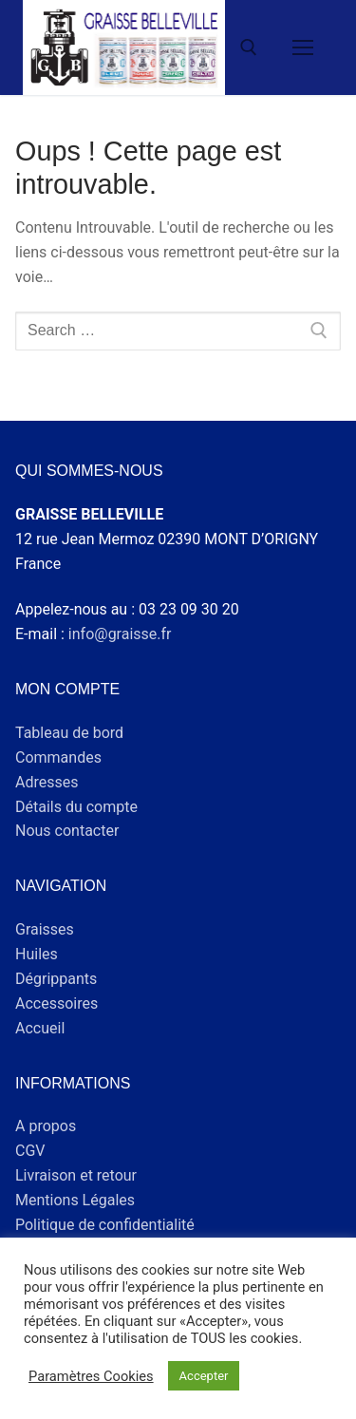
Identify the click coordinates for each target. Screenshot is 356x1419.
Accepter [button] (204, 1376)
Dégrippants (56, 979)
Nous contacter (67, 831)
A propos (45, 1126)
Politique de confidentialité (105, 1225)
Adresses (46, 782)
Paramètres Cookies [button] (91, 1376)
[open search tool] (248, 47)
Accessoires (56, 1003)
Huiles (36, 954)
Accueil (40, 1028)
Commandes (58, 757)
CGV (30, 1151)
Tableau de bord (69, 733)
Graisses (44, 929)
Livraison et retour (76, 1175)
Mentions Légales (75, 1200)
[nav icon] (302, 47)
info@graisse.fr (120, 634)
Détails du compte (76, 807)
